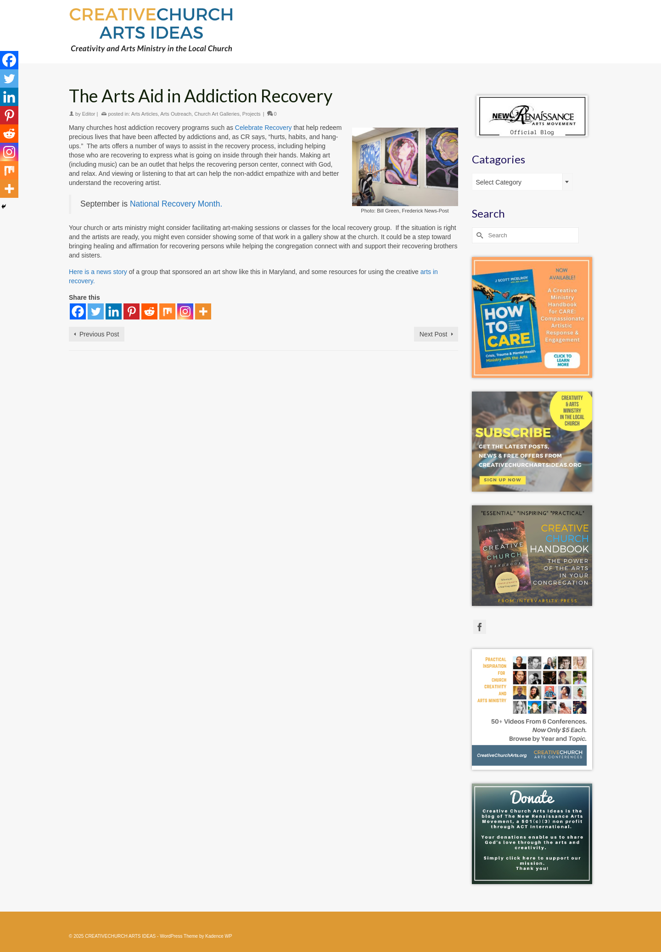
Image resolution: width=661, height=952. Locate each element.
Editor (88, 114)
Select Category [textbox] (499, 182)
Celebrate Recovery (263, 127)
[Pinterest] (131, 311)
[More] (203, 311)
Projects (251, 114)
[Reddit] (149, 311)
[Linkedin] (114, 311)
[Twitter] (96, 311)
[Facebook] (78, 311)
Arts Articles (144, 114)
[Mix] (167, 311)
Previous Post (99, 334)
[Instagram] (185, 311)
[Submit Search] (479, 235)
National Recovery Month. (176, 203)
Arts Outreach (175, 114)
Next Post (434, 334)
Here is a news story (98, 271)
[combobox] (522, 181)
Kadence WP (218, 936)
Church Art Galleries (216, 114)
